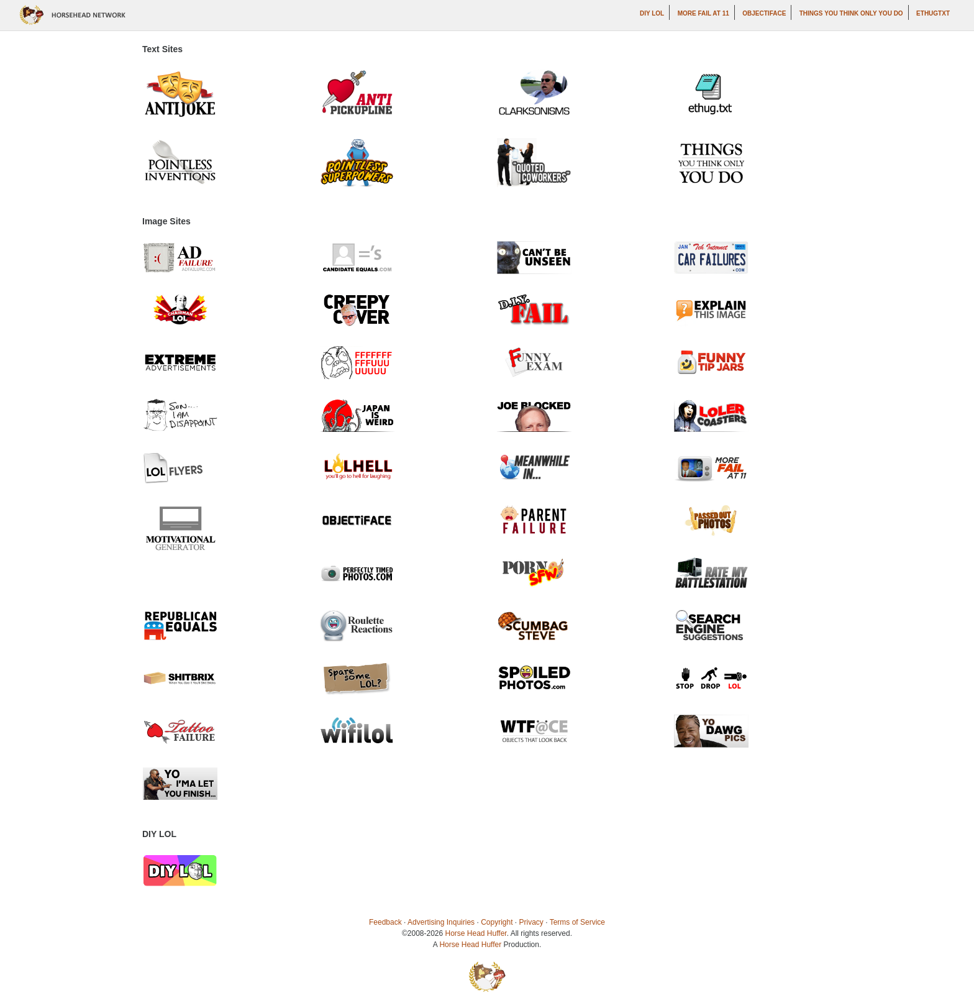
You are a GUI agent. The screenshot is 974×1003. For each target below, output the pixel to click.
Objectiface (764, 13)
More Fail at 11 (703, 13)
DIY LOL (652, 13)
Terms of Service (577, 922)
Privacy (531, 922)
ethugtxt (933, 13)
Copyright (496, 922)
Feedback (385, 922)
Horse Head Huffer (476, 933)
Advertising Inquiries (441, 922)
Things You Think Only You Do (851, 13)
